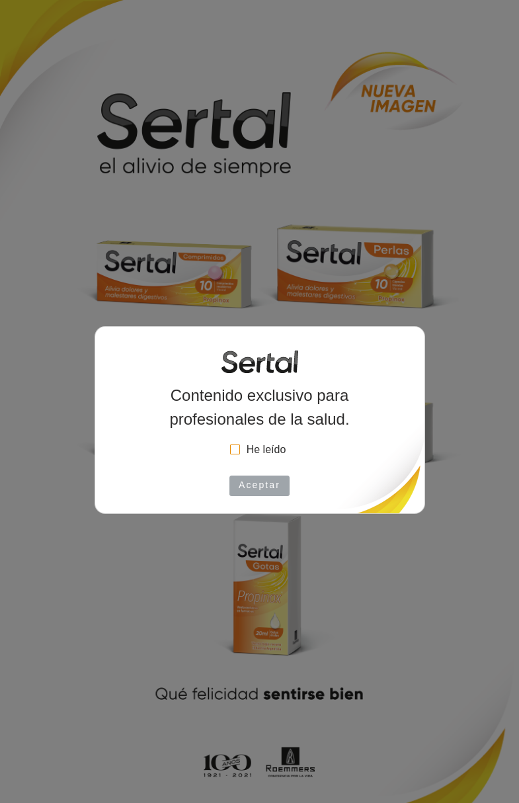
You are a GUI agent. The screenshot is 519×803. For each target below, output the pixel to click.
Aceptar (259, 485)
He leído (266, 449)
